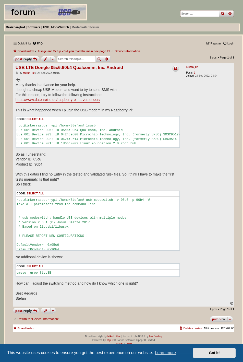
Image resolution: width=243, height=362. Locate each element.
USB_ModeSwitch (56, 27)
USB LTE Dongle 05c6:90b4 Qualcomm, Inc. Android (69, 67)
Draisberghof (15, 27)
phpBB (110, 340)
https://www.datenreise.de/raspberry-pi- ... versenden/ (58, 100)
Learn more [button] (165, 353)
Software (34, 27)
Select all (35, 119)
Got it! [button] (214, 353)
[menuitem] (37, 43)
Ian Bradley (155, 336)
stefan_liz (192, 67)
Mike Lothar (114, 336)
